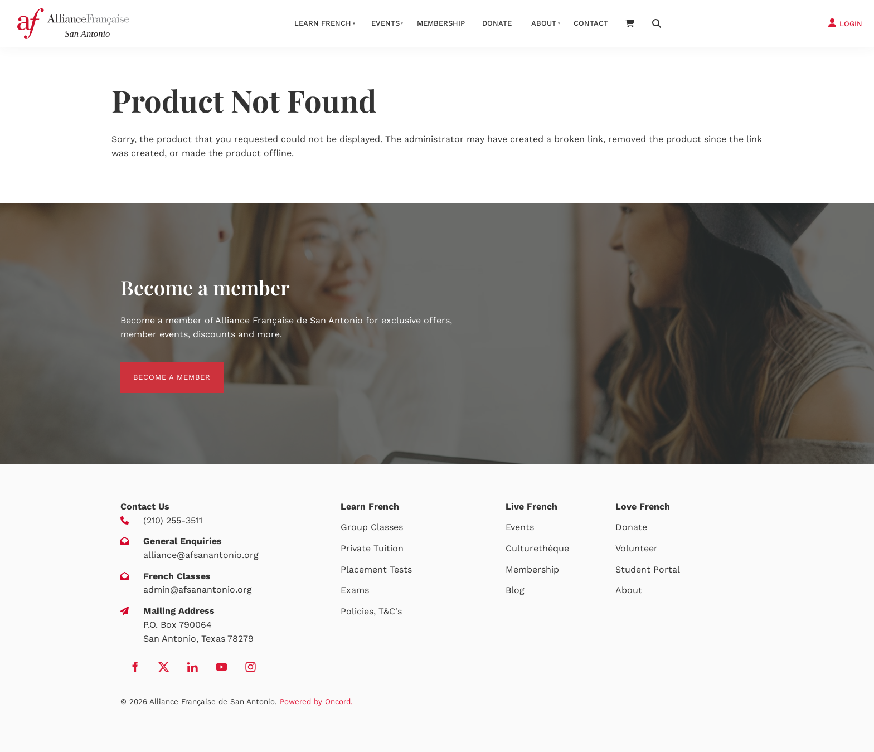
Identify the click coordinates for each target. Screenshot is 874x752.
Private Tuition (372, 548)
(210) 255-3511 (172, 520)
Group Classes (372, 527)
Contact (591, 23)
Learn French (322, 23)
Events (385, 23)
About (543, 23)
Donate (497, 23)
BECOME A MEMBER (159, 369)
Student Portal (647, 569)
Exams (355, 590)
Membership (441, 23)
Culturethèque (537, 548)
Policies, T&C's (371, 611)
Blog (515, 590)
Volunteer (636, 548)
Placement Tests (376, 569)
